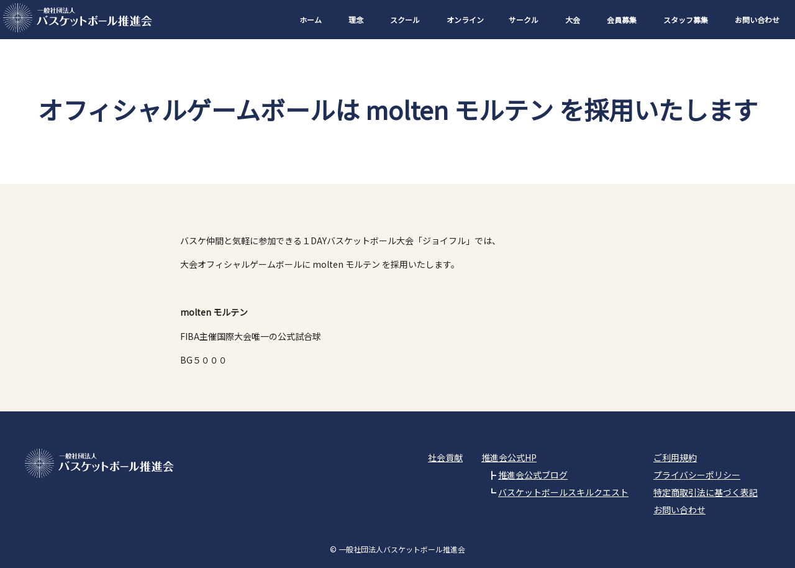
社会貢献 (445, 457)
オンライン (465, 19)
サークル (523, 19)
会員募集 (622, 19)
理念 (355, 19)
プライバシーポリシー (696, 475)
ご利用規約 (675, 457)
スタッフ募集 (685, 19)
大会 (572, 19)
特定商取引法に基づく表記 (705, 492)
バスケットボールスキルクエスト (563, 492)
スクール (405, 19)
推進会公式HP (509, 457)
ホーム (310, 19)
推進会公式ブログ (533, 475)
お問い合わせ (757, 19)
